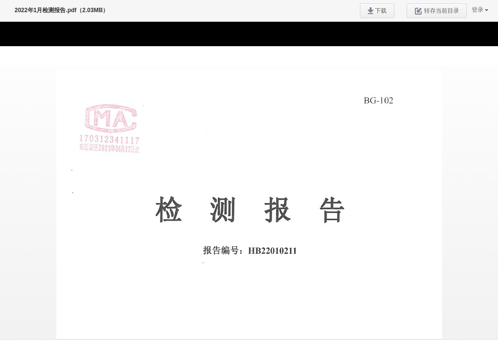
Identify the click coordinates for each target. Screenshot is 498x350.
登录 (477, 9)
